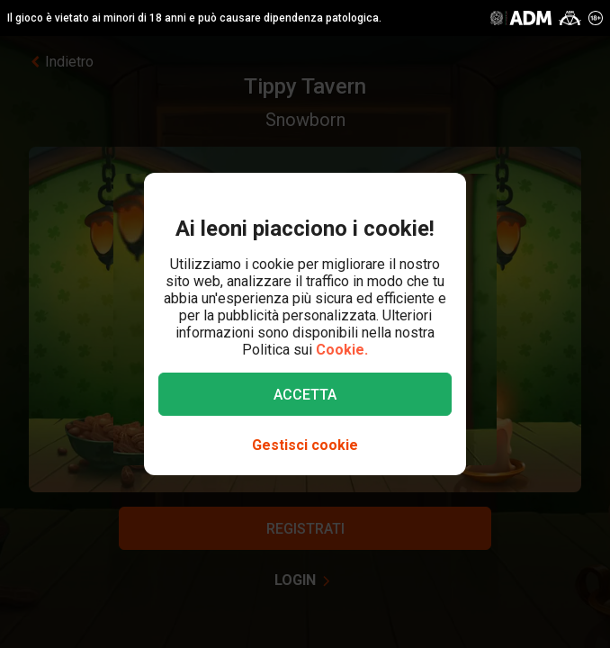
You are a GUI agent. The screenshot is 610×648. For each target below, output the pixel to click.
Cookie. (342, 349)
